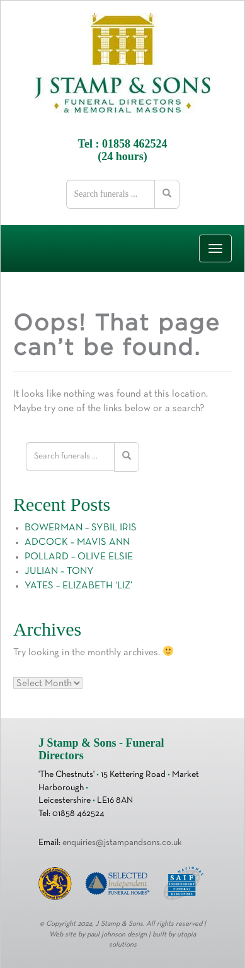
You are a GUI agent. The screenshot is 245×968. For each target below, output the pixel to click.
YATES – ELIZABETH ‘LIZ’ (78, 585)
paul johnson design (117, 934)
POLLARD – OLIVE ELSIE (79, 556)
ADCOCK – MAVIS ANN (77, 542)
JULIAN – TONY (59, 571)
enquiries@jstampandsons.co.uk (122, 843)
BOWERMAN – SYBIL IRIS (81, 527)
